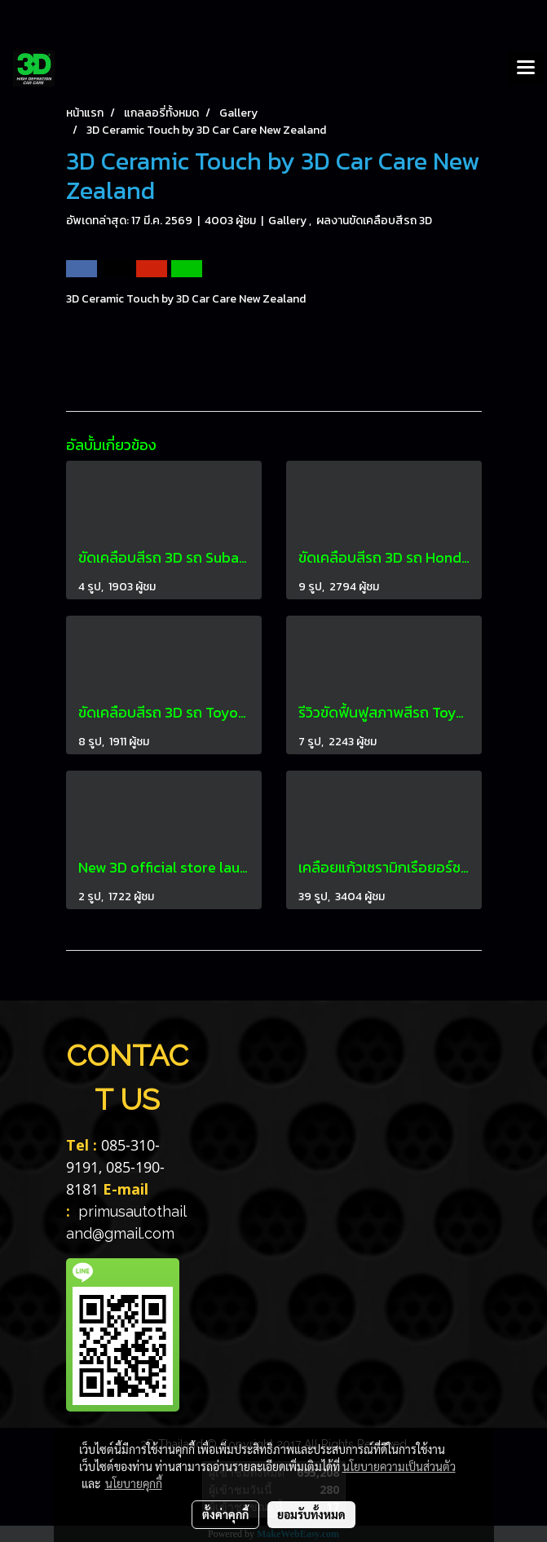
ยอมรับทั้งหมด (311, 1514)
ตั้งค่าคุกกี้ (225, 1514)
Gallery (288, 220)
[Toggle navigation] (526, 68)
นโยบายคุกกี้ (133, 1483)
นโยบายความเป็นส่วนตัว (399, 1466)
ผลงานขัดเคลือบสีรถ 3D (374, 220)
